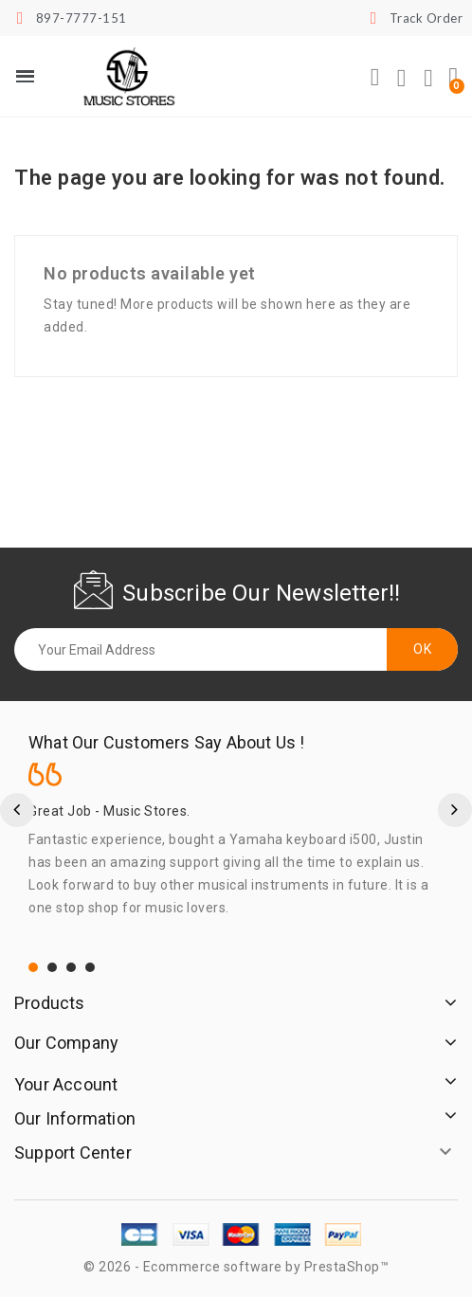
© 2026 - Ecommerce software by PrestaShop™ (236, 1266)
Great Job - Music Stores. (109, 811)
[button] (375, 77)
